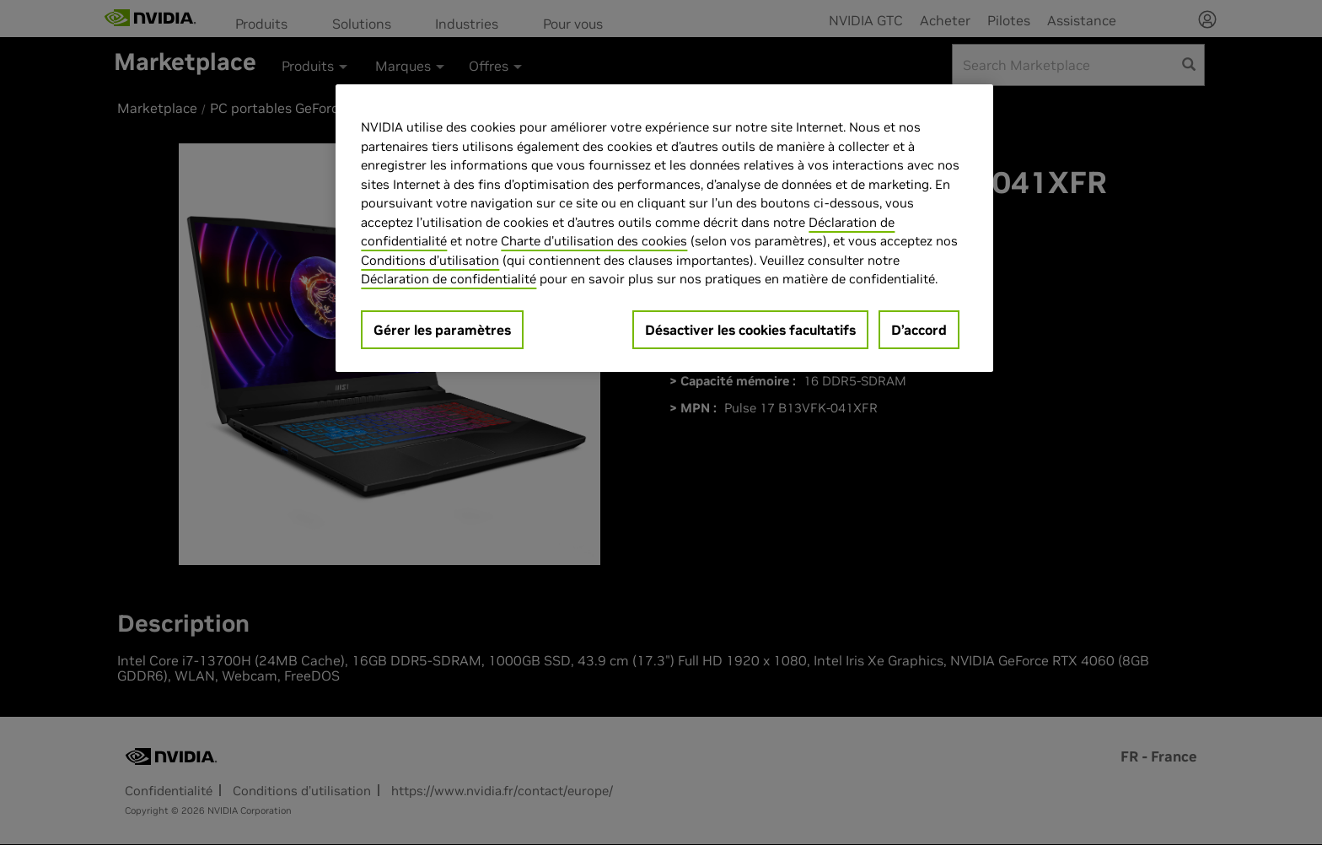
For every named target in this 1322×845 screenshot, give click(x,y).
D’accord (919, 329)
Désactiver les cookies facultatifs (750, 329)
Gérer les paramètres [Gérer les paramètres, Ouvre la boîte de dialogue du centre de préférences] (442, 329)
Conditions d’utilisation (430, 260)
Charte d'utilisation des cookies (594, 241)
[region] (664, 228)
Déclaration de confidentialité (448, 279)
